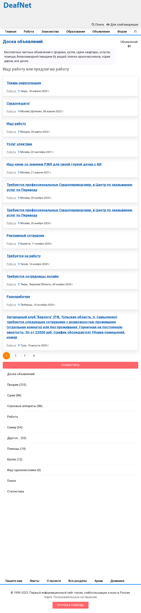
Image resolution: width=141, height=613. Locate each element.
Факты (34, 581)
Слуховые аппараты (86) (24, 406)
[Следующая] (34, 355)
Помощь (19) (16, 449)
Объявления (101, 31)
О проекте (54, 581)
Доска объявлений (21, 374)
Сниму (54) (14, 427)
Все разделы (77, 581)
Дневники (117, 581)
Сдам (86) (14, 395)
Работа (29, 31)
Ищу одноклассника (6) (24, 470)
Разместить (71, 365)
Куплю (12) (14, 459)
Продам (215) (16, 384)
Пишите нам (13, 581)
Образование (75, 31)
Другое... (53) (16, 438)
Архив (99, 581)
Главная (10, 31)
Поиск (11, 481)
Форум (122, 31)
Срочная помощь (70, 605)
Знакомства (50, 31)
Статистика (15, 491)
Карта (48, 597)
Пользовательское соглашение (75, 597)
